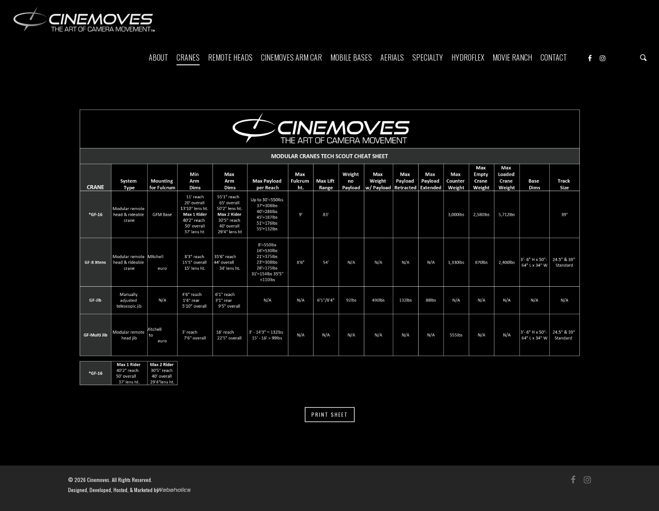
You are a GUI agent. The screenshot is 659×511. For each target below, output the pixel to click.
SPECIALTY (427, 57)
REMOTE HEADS (230, 57)
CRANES (188, 57)
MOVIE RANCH (512, 57)
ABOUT (158, 57)
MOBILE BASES (351, 57)
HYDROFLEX (467, 57)
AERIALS (392, 57)
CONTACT (553, 57)
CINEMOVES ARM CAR (291, 57)
